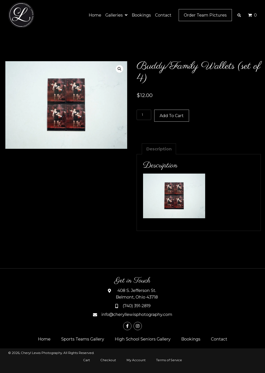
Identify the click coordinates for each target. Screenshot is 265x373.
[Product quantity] (144, 115)
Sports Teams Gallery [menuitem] (82, 339)
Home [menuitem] (44, 339)
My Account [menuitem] (136, 360)
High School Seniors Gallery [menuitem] (143, 339)
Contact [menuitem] (219, 339)
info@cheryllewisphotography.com (136, 314)
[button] (119, 69)
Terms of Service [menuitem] (169, 360)
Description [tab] (159, 148)
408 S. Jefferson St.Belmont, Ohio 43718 (137, 294)
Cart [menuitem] (86, 360)
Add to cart (172, 115)
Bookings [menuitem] (190, 339)
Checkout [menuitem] (108, 360)
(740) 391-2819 (137, 305)
